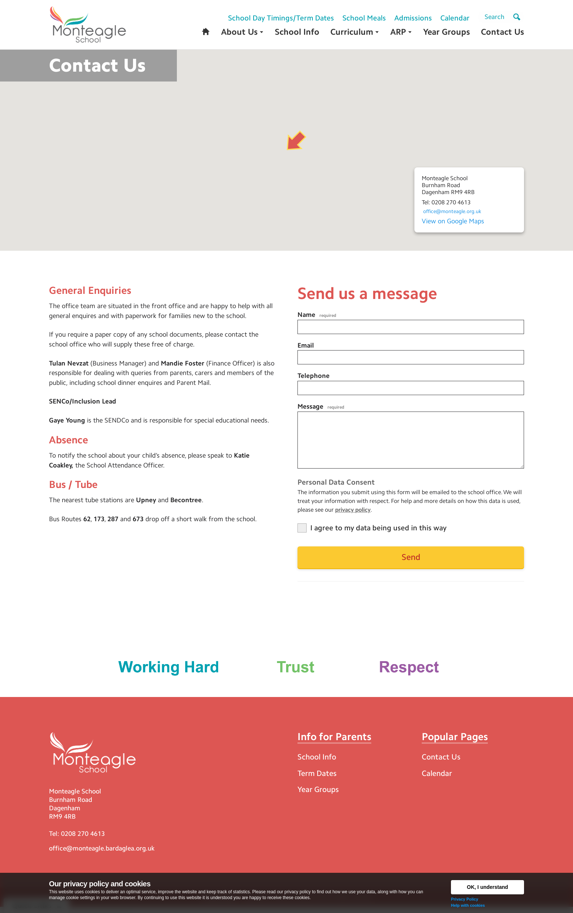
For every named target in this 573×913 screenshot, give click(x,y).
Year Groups (319, 795)
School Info (318, 761)
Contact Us (442, 761)
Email (305, 348)
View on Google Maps (453, 222)
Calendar (438, 778)
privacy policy (353, 514)
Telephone (313, 378)
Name (316, 316)
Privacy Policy (464, 899)
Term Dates (318, 778)
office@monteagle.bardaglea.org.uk (102, 854)
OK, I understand (487, 887)
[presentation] (477, 598)
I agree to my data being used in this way (378, 532)
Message (320, 409)
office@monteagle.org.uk (455, 212)
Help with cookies (468, 905)
